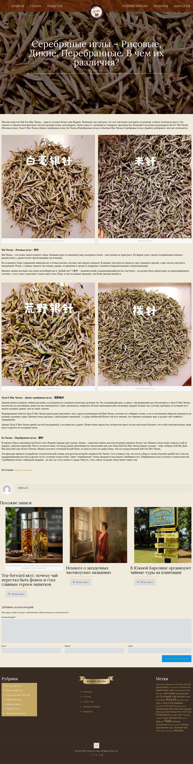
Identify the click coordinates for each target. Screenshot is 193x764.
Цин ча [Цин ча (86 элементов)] (159, 721)
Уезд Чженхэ (145, 73)
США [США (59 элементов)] (179, 715)
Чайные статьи (98, 70)
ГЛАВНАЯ (87, 692)
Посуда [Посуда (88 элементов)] (169, 705)
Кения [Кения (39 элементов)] (187, 697)
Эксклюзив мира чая (15, 713)
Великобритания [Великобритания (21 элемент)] (179, 690)
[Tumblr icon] (99, 755)
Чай (154, 73)
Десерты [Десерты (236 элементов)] (169, 693)
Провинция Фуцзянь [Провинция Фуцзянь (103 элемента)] (167, 708)
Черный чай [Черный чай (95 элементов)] (180, 727)
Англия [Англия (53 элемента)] (179, 684)
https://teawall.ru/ (23, 470)
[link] (48, 189)
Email (68, 646)
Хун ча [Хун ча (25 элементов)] (184, 718)
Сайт (130, 646)
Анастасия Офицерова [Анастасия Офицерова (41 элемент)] (166, 684)
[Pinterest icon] (94, 755)
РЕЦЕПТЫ (88, 712)
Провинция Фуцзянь (98, 73)
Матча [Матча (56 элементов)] (166, 703)
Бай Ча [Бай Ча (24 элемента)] (177, 687)
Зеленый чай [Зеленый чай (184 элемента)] (168, 696)
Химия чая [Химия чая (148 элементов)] (175, 717)
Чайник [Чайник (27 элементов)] (171, 728)
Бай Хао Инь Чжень (60, 73)
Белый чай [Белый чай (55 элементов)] (185, 687)
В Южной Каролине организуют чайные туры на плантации (160, 570)
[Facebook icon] (91, 755)
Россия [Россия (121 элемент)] (172, 714)
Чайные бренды (13, 699)
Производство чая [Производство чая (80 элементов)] (175, 711)
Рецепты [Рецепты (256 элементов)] (162, 714)
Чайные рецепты (14, 704)
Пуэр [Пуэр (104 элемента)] (188, 711)
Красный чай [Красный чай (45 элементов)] (182, 700)
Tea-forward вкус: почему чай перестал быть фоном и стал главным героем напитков (30, 580)
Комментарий (9, 617)
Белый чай (83, 73)
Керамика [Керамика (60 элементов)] (161, 700)
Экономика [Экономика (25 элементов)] (170, 731)
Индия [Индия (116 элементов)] (181, 696)
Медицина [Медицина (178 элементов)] (176, 702)
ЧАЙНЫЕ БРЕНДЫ (91, 707)
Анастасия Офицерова (40, 73)
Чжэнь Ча (161, 73)
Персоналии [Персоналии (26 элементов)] (160, 706)
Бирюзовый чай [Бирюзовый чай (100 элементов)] (164, 690)
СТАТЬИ (87, 697)
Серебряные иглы (117, 73)
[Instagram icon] (97, 755)
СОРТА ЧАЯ (88, 702)
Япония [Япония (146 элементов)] (178, 730)
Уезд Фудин (133, 73)
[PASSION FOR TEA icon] (102, 755)
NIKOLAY (23, 487)
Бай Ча (74, 73)
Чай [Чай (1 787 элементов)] (167, 720)
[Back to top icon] (96, 745)
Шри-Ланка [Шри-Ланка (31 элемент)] (160, 731)
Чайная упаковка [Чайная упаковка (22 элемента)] (174, 725)
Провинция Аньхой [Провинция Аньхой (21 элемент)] (180, 706)
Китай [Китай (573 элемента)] (171, 699)
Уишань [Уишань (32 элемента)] (159, 718)
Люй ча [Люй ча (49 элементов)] (159, 703)
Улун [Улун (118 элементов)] (165, 717)
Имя (4, 646)
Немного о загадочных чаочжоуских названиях (88, 570)
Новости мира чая (14, 690)
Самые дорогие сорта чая (18, 695)
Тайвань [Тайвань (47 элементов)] (186, 715)
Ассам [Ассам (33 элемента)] (171, 687)
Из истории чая (13, 686)
